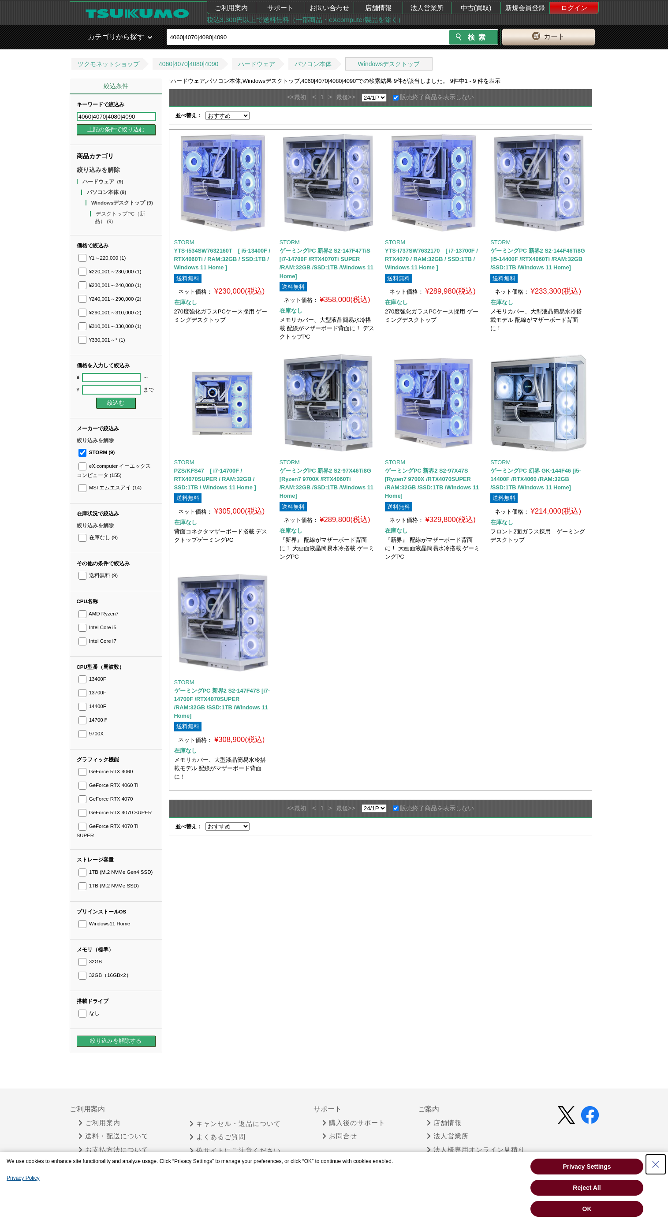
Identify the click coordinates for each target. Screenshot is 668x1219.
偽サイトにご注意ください (235, 1150)
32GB (90, 961)
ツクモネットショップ (108, 63)
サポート (280, 7)
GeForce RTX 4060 (105, 771)
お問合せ (339, 1136)
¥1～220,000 (102, 258)
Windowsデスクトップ (389, 63)
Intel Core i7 (97, 641)
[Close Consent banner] (655, 1164)
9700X (91, 733)
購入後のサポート (353, 1122)
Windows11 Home (104, 923)
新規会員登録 (525, 7)
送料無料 (98, 575)
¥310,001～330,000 (110, 326)
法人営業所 (427, 7)
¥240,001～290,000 (110, 299)
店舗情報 (378, 7)
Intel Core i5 (97, 627)
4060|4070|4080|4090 (189, 63)
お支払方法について (113, 1149)
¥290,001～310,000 (110, 312)
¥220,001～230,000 (110, 271)
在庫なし (98, 537)
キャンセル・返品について (235, 1123)
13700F (92, 692)
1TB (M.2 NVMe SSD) (108, 885)
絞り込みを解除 (98, 169)
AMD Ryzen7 (98, 613)
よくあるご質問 (218, 1137)
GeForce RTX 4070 (105, 798)
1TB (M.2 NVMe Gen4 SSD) (115, 872)
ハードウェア (256, 63)
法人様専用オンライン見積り (476, 1149)
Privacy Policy (23, 1178)
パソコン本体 (313, 63)
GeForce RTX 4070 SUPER (115, 812)
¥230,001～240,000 (110, 285)
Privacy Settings (587, 1166)
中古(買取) (476, 7)
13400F (92, 679)
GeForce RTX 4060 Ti (108, 785)
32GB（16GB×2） (104, 975)
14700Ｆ (93, 720)
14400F (92, 706)
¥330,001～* (101, 340)
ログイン (574, 7)
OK (587, 1208)
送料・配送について (113, 1136)
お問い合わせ (329, 7)
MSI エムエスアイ (110, 487)
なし (89, 1013)
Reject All (587, 1187)
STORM (96, 452)
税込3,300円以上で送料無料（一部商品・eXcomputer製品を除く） (305, 19)
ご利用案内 (231, 7)
